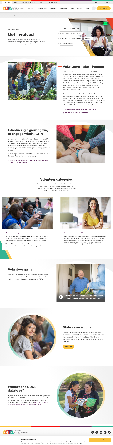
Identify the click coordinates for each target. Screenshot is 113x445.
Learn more (69, 346)
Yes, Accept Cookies (100, 432)
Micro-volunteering (12, 233)
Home (5, 15)
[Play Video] (80, 283)
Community (12, 15)
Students (88, 38)
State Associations (66, 43)
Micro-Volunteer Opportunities (70, 38)
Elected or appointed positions (74, 233)
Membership (103, 8)
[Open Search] (94, 8)
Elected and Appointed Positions (70, 33)
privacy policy (54, 437)
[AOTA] (13, 8)
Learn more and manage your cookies (31, 442)
